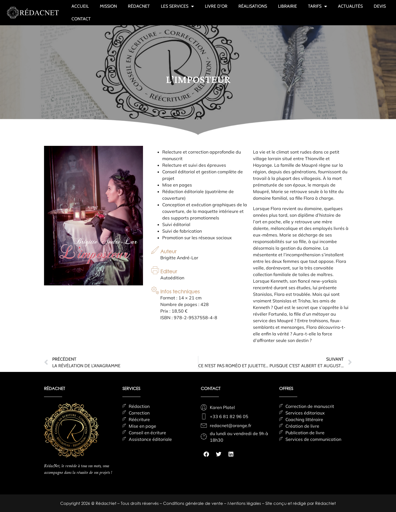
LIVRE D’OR (216, 6)
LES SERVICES (177, 6)
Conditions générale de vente (193, 503)
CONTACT (81, 18)
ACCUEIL (80, 6)
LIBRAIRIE (287, 6)
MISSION (108, 6)
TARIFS (317, 6)
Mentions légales (244, 503)
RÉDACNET (139, 6)
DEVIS (380, 6)
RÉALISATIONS (252, 6)
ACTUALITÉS (350, 6)
